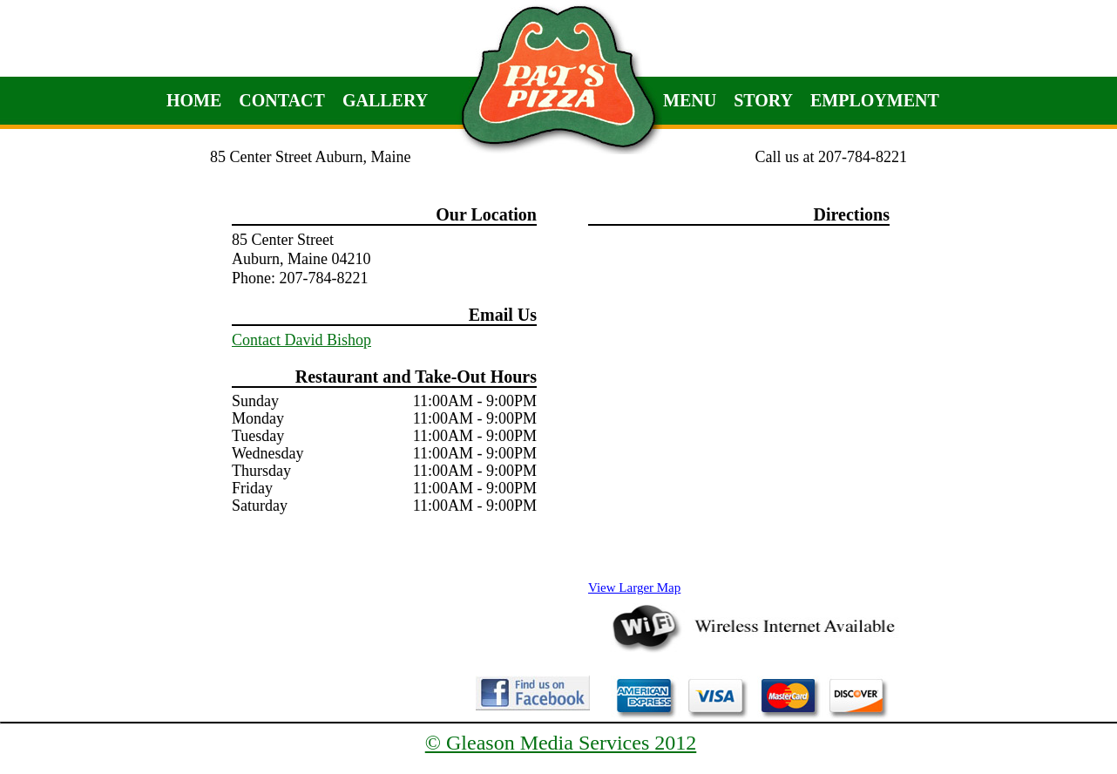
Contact (282, 100)
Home (193, 100)
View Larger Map (634, 587)
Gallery (385, 100)
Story (763, 100)
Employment (874, 100)
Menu (689, 100)
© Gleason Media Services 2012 (561, 742)
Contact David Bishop (301, 340)
